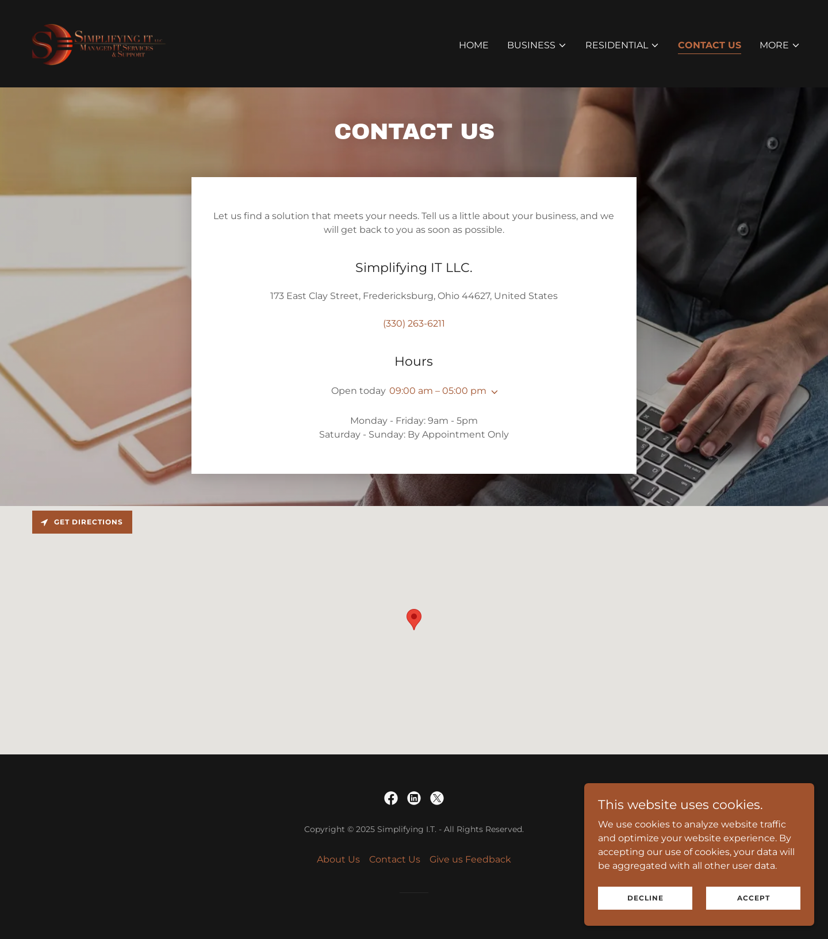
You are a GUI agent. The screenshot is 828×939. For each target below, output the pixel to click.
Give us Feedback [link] (470, 859)
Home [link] (474, 45)
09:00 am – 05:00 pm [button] (437, 390)
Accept (753, 898)
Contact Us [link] (709, 45)
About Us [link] (338, 859)
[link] (99, 42)
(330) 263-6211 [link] (414, 323)
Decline (645, 898)
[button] (537, 45)
